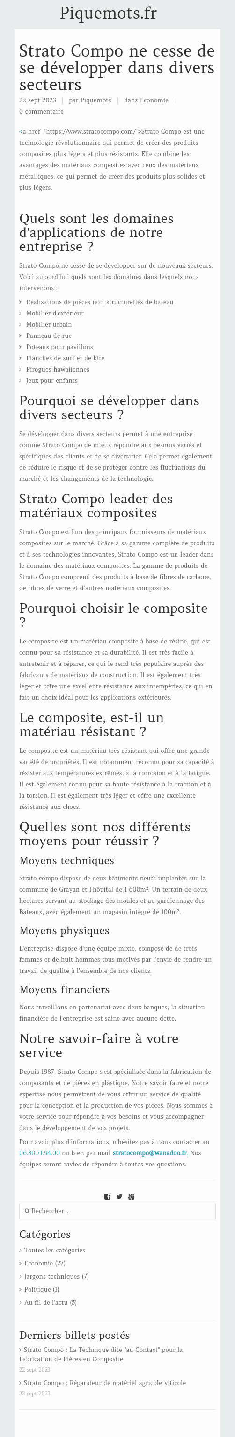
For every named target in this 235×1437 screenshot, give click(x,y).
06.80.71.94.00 (39, 1153)
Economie (154, 100)
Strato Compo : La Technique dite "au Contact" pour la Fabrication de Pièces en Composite (101, 1354)
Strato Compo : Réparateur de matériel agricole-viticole (105, 1383)
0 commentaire (41, 111)
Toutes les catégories (54, 1250)
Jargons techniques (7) (56, 1276)
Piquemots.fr (108, 13)
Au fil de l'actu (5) (50, 1303)
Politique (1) (41, 1290)
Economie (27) (45, 1263)
